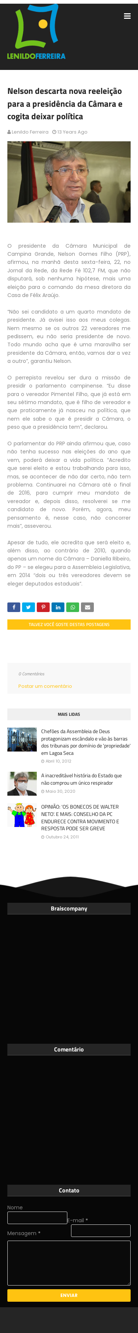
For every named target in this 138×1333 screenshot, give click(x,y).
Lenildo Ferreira (30, 131)
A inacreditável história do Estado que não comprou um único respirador (81, 779)
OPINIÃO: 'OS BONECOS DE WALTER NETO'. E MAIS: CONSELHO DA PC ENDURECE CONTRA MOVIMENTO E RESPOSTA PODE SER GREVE (80, 817)
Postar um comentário (45, 686)
